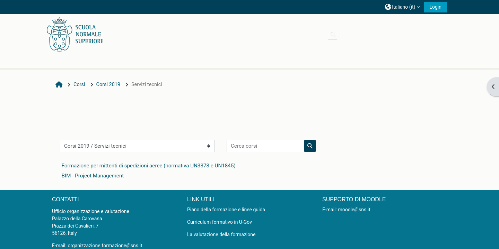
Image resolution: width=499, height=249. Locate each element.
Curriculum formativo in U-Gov (219, 222)
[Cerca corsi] (266, 146)
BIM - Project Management (93, 176)
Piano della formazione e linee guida (226, 209)
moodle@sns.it (354, 209)
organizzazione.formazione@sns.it (105, 245)
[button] (402, 6)
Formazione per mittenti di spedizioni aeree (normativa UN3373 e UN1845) (149, 166)
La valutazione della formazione (221, 234)
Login (435, 7)
